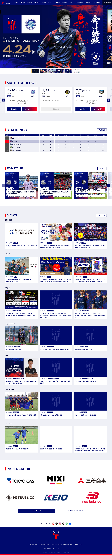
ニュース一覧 (101, 215)
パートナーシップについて (75, 511)
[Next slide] (108, 100)
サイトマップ (65, 548)
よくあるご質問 (33, 544)
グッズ (88, 2)
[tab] (35, 71)
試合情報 (14, 109)
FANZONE (102, 168)
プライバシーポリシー (44, 544)
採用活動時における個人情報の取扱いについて (62, 544)
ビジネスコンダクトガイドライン (51, 548)
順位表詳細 (102, 130)
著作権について (78, 544)
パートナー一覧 (36, 511)
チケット (80, 2)
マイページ (97, 2)
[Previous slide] (3, 100)
